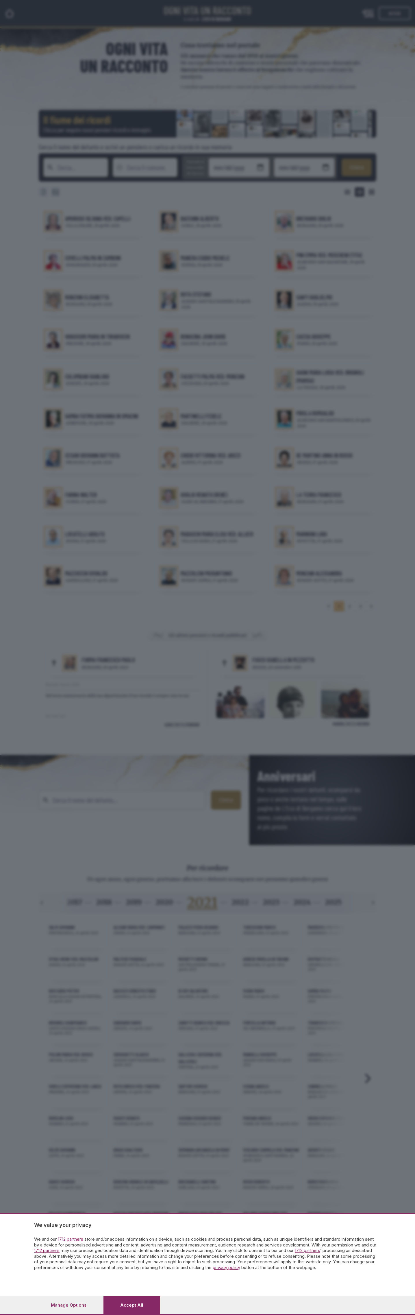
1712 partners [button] (70, 1239)
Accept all (131, 1305)
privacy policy (226, 1267)
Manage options (69, 1305)
